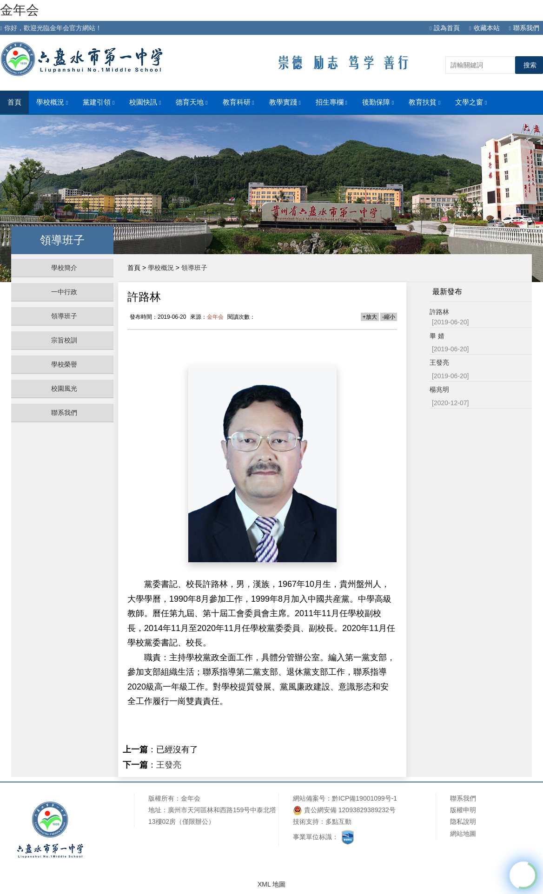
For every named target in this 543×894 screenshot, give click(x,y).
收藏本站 (484, 28)
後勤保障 (378, 102)
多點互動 (338, 821)
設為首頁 (445, 28)
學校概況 (52, 102)
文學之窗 (471, 102)
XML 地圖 (271, 884)
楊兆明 (439, 389)
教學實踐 (285, 102)
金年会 (19, 10)
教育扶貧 (424, 102)
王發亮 (168, 764)
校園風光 (64, 388)
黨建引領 (98, 102)
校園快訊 (145, 102)
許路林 (439, 312)
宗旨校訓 (64, 340)
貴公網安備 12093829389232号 (344, 810)
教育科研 (238, 102)
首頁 (14, 102)
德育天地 (191, 102)
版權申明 (463, 810)
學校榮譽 (64, 364)
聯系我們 (524, 28)
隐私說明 (463, 821)
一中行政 (64, 292)
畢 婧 (437, 336)
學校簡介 (64, 267)
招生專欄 (331, 102)
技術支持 (306, 821)
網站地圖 (463, 833)
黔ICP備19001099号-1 (364, 798)
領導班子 (64, 316)
